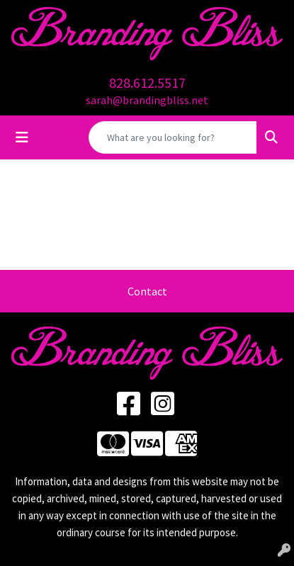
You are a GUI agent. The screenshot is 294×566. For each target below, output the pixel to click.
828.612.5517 (147, 82)
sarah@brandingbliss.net (147, 100)
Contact (147, 291)
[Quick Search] (173, 137)
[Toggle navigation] (22, 137)
